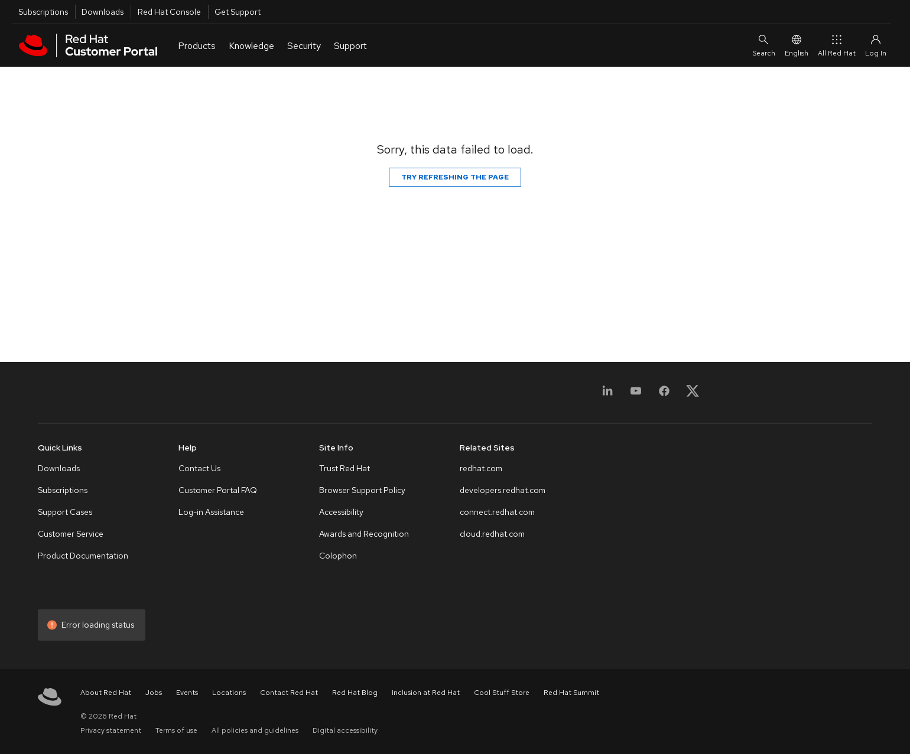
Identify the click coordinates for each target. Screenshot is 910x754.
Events (187, 692)
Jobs (153, 692)
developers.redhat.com (502, 490)
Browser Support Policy (362, 490)
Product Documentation (83, 555)
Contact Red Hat (289, 692)
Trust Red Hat (344, 468)
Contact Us (199, 468)
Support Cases (65, 512)
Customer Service (70, 533)
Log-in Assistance (211, 512)
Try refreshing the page (455, 177)
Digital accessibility (345, 730)
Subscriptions (43, 11)
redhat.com (481, 468)
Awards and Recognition (364, 533)
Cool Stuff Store (501, 692)
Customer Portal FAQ (217, 490)
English (796, 45)
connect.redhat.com (497, 512)
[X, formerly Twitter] (692, 395)
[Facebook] (664, 395)
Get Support (237, 11)
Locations (229, 692)
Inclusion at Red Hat (426, 692)
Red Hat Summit (571, 692)
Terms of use (176, 730)
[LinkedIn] (607, 395)
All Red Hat (837, 45)
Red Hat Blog (355, 692)
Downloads (103, 11)
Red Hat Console (169, 11)
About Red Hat (105, 692)
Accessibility (341, 512)
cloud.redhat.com (492, 533)
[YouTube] (636, 395)
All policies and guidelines (255, 730)
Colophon (338, 555)
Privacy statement (110, 730)
